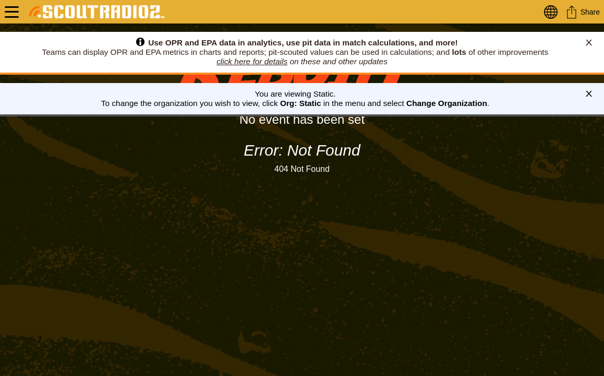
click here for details (251, 61)
